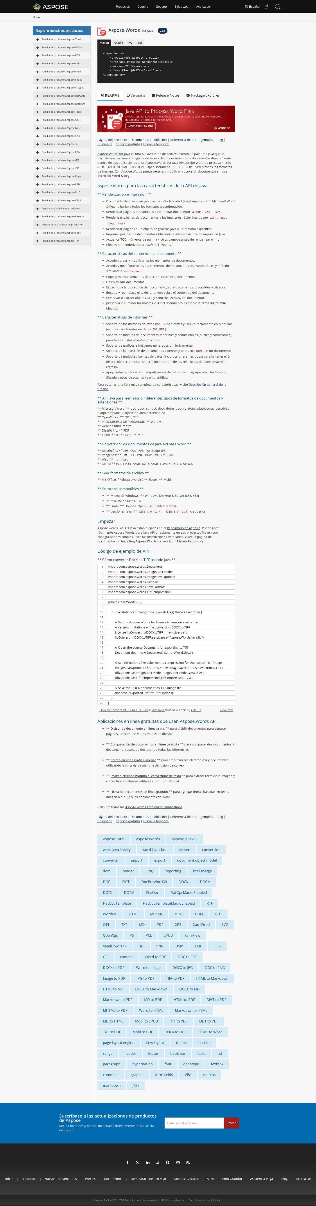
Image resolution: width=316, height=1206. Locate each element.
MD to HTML (113, 1021)
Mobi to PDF (143, 1032)
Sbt (140, 43)
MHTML (156, 914)
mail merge (202, 871)
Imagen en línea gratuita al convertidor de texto (146, 776)
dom (107, 871)
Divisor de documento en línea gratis (138, 728)
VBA (188, 1074)
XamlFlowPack (114, 946)
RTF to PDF (178, 1021)
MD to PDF (153, 999)
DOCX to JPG (182, 967)
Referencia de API (183, 140)
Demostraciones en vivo (148, 1179)
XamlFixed (201, 924)
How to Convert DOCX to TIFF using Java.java (132, 710)
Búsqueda (104, 144)
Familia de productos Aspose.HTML (62, 152)
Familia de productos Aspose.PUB (61, 192)
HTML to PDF (184, 999)
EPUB (168, 935)
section (205, 1042)
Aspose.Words (130, 30)
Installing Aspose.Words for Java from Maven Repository (162, 541)
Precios (90, 1179)
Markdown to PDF (117, 999)
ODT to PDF (208, 1021)
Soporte (161, 6)
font (168, 1064)
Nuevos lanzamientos (61, 1179)
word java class (154, 849)
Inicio (9, 1179)
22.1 (162, 30)
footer (153, 1053)
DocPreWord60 (154, 881)
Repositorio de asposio (183, 528)
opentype (191, 1064)
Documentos (140, 140)
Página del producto (112, 140)
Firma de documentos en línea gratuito (139, 792)
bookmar (177, 1053)
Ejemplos (206, 140)
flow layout (155, 1042)
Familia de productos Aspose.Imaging (63, 87)
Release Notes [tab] (166, 95)
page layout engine (118, 1042)
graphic (137, 1074)
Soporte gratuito (128, 144)
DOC (106, 881)
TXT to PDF (112, 1032)
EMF (198, 946)
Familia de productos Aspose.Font (61, 232)
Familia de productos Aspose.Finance (63, 216)
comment (111, 1074)
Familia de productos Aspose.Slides (62, 79)
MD (142, 924)
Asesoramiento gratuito (224, 1179)
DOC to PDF (187, 956)
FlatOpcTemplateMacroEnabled (169, 903)
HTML (133, 914)
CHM (199, 914)
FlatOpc (152, 892)
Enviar (231, 1123)
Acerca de (203, 6)
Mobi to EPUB (146, 1021)
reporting (173, 871)
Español (252, 7)
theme (181, 1042)
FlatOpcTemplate (117, 903)
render (128, 871)
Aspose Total (113, 839)
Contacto (218, 1200)
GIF (105, 956)
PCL (149, 935)
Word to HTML (151, 1010)
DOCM (205, 881)
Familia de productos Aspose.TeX (60, 240)
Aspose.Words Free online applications (153, 807)
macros (209, 1074)
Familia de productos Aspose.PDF (61, 55)
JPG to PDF (145, 978)
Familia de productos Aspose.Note (61, 128)
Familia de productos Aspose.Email (61, 71)
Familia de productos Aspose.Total (61, 39)
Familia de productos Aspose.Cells (61, 63)
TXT (124, 924)
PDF (160, 924)
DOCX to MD (189, 989)
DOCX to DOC (176, 1032)
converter (111, 860)
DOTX (107, 892)
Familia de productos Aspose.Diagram (63, 103)
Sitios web (181, 6)
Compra (142, 6)
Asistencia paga (261, 1179)
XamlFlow (192, 935)
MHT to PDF (216, 999)
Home (36, 17)
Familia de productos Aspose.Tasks (61, 111)
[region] (166, 635)
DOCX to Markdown (151, 989)
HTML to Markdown (212, 978)
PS (132, 935)
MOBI (178, 914)
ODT (218, 914)
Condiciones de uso (199, 1200)
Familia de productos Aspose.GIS (60, 160)
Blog (220, 140)
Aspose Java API (185, 839)
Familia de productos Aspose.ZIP (60, 168)
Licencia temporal (156, 144)
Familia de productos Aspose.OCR (61, 119)
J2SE (136, 1085)
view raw (226, 710)
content (126, 956)
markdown (112, 1085)
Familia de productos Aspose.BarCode (63, 95)
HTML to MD (113, 989)
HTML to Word (211, 1032)
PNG (160, 946)
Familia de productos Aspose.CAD (61, 135)
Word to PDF (155, 956)
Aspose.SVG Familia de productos (61, 208)
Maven (104, 43)
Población (160, 140)
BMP (179, 946)
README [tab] (110, 95)
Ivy (130, 43)
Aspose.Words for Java (113, 154)
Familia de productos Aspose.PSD (61, 184)
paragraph (111, 1064)
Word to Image (148, 967)
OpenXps (110, 935)
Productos (123, 6)
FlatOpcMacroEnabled (189, 892)
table (201, 1053)
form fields (164, 1074)
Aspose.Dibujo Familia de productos (62, 224)
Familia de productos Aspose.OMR (61, 200)
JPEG (217, 946)
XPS (178, 924)
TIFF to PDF (175, 978)
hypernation (142, 1064)
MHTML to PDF (115, 1010)
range (108, 1053)
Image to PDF (114, 978)
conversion (211, 849)
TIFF (141, 946)
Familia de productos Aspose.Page (61, 176)
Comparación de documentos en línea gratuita (145, 744)
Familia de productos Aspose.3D (60, 144)
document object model (197, 860)
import (136, 860)
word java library (117, 849)
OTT (106, 924)
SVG (225, 924)
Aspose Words (148, 839)
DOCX (183, 881)
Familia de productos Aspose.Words (62, 47)
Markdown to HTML (191, 1010)
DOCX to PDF (113, 967)
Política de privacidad (173, 1200)
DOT (125, 881)
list (219, 1053)
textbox (217, 1064)
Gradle (118, 43)
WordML (110, 914)
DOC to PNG (215, 967)
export (159, 860)
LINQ (150, 871)
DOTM (129, 892)
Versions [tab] (136, 95)
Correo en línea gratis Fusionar (133, 760)
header (130, 1053)
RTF (210, 903)
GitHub (196, 710)
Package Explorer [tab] (203, 95)
